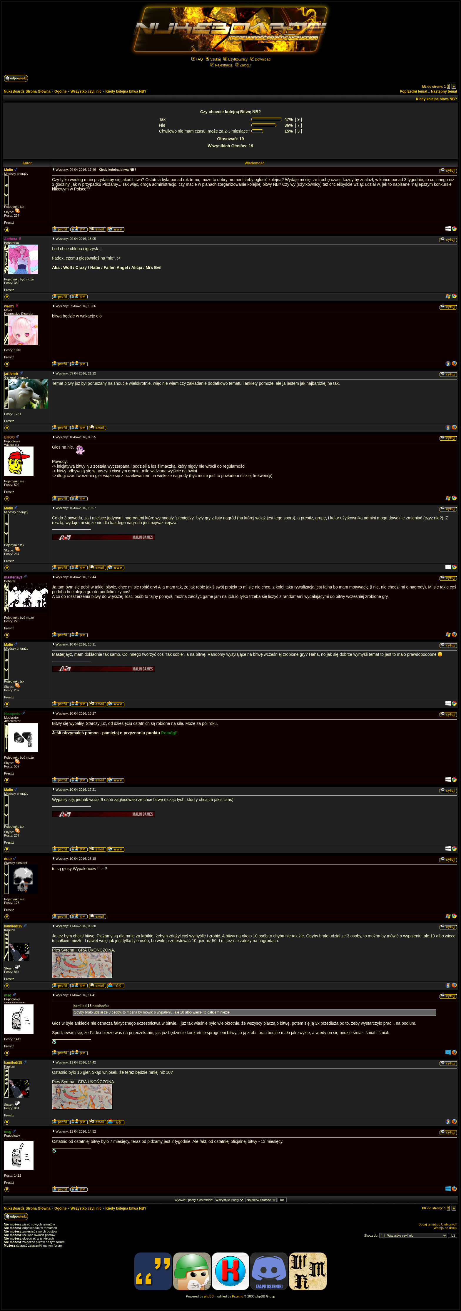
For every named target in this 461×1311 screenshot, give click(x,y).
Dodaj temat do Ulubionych (437, 1224)
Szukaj (213, 59)
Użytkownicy (235, 59)
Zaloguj (243, 65)
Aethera (10, 239)
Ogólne (60, 91)
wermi (9, 306)
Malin (8, 170)
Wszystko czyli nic (86, 91)
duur (8, 859)
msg (7, 995)
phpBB (209, 1296)
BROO (9, 437)
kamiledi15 (13, 926)
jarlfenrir (11, 374)
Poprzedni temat (413, 91)
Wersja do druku (445, 1228)
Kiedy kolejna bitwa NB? (125, 91)
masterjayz (13, 577)
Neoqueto (12, 714)
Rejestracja (222, 65)
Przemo (237, 1296)
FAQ (197, 59)
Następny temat (444, 91)
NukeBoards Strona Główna (27, 91)
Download (260, 59)
